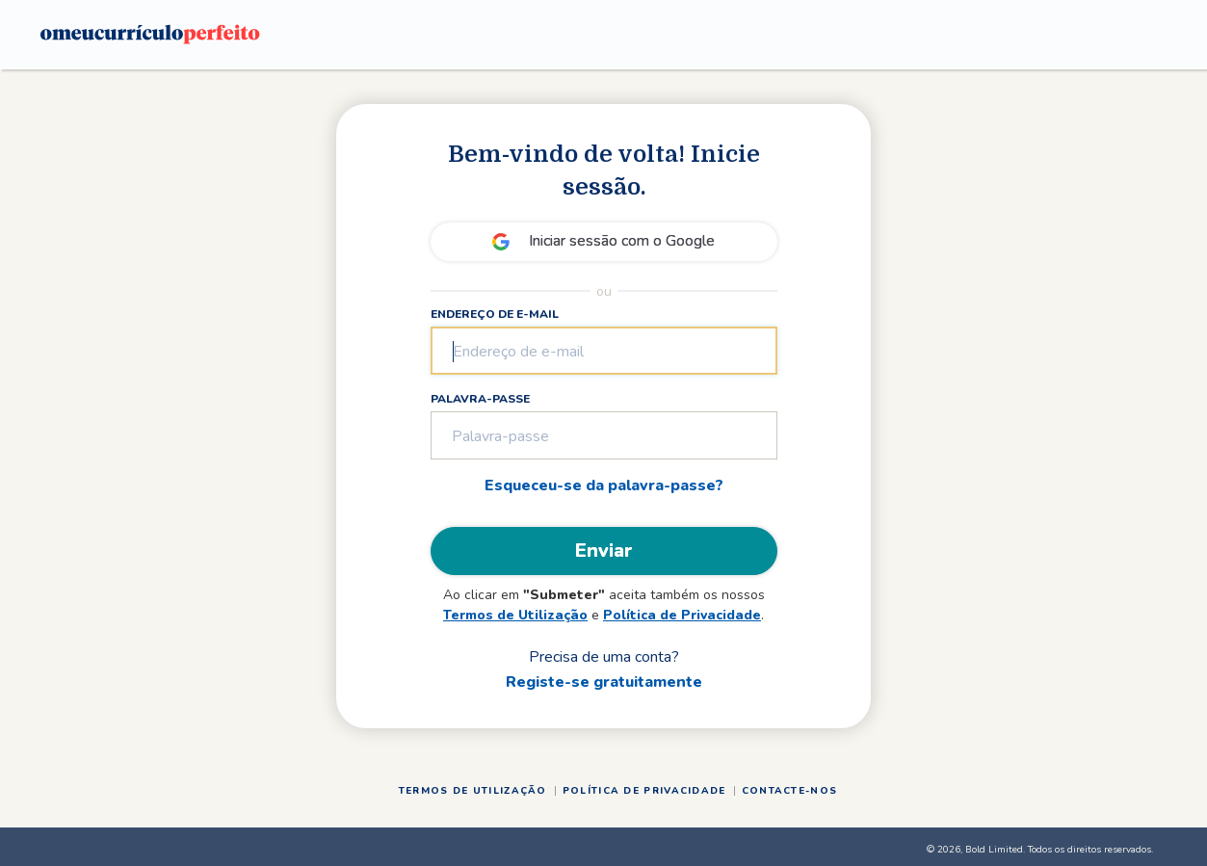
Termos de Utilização (515, 615)
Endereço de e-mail (495, 314)
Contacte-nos (790, 791)
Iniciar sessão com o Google (622, 240)
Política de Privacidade (682, 615)
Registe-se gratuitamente (604, 682)
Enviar (604, 551)
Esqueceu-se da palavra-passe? (604, 485)
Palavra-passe (480, 399)
